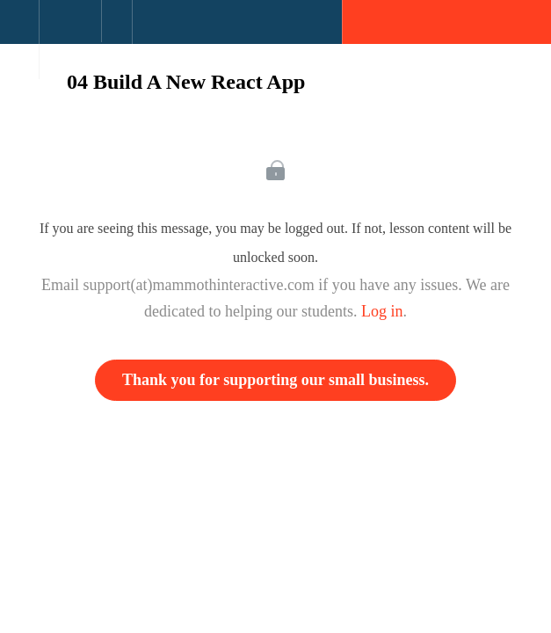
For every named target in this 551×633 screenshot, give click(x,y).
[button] (19, 31)
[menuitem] (70, 39)
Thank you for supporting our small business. (275, 380)
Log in (382, 311)
